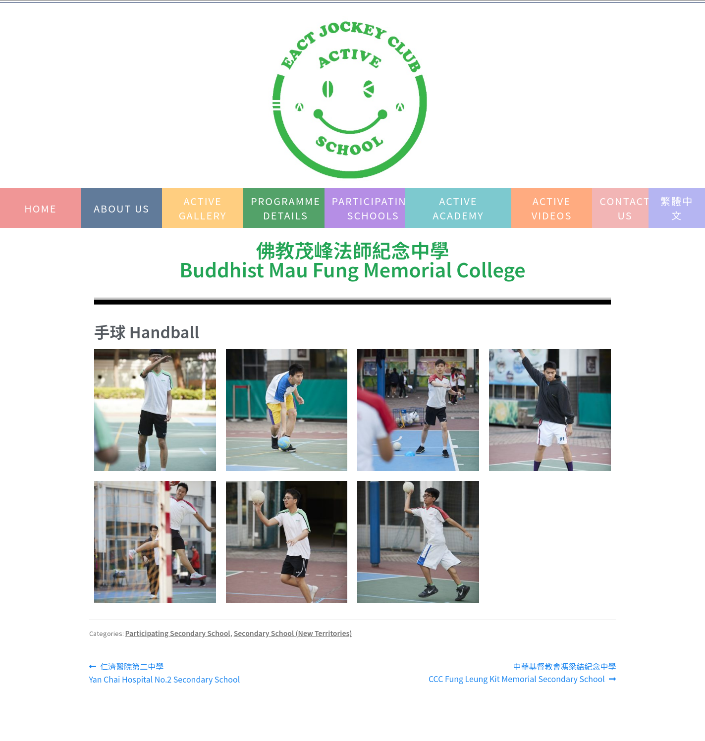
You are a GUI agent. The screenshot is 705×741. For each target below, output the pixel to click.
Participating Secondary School (177, 633)
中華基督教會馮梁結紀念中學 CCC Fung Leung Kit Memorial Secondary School (522, 672)
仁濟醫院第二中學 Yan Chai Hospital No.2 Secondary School (164, 673)
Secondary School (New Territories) (293, 633)
